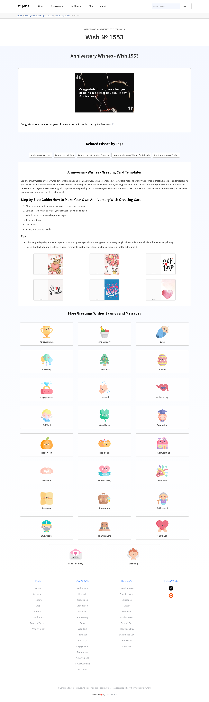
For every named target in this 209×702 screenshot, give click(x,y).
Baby (82, 623)
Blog (91, 6)
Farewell (82, 594)
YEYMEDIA (112, 694)
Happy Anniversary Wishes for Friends (131, 155)
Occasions (38, 594)
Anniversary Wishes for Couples (93, 155)
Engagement (82, 646)
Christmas (127, 599)
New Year (126, 611)
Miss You (82, 669)
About (103, 6)
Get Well (82, 611)
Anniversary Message (40, 155)
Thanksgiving (126, 594)
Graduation (82, 605)
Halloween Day (126, 628)
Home (41, 6)
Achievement (82, 657)
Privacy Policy (38, 628)
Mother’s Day (126, 617)
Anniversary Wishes (62, 15)
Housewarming (82, 663)
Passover (126, 646)
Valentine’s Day (126, 588)
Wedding (82, 628)
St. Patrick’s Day (126, 634)
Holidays (38, 599)
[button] (57, 6)
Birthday (82, 640)
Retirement (82, 588)
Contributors (38, 617)
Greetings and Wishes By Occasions (38, 15)
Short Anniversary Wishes (166, 155)
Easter (127, 605)
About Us (38, 611)
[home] (23, 6)
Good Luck (82, 599)
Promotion (82, 652)
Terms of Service (38, 623)
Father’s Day (127, 623)
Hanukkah (127, 640)
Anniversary (82, 617)
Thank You (82, 634)
